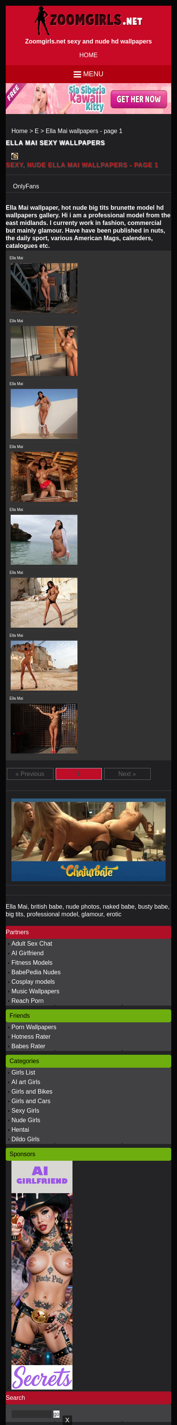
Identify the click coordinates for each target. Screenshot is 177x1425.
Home (19, 131)
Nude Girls (25, 1120)
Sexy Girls (25, 1110)
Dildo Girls (25, 1139)
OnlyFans (26, 186)
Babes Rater (28, 1046)
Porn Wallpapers (33, 1027)
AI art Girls (25, 1082)
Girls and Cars (30, 1101)
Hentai (20, 1129)
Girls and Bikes (32, 1091)
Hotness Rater (30, 1036)
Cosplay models (33, 981)
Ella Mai (16, 258)
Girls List (23, 1072)
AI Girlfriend (27, 953)
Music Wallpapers (35, 991)
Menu (93, 74)
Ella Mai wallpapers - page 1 (84, 131)
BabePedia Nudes (36, 972)
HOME (88, 55)
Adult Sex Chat (31, 943)
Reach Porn (27, 1001)
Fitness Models (32, 962)
